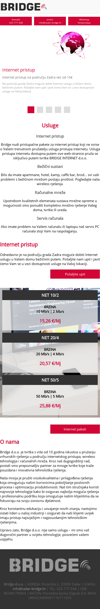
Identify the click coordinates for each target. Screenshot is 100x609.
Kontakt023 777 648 (16, 21)
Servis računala (50, 218)
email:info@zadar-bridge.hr (50, 21)
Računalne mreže (50, 192)
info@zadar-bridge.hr (29, 588)
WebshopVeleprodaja (84, 21)
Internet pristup (50, 136)
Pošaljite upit (75, 274)
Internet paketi (75, 429)
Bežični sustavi (50, 166)
